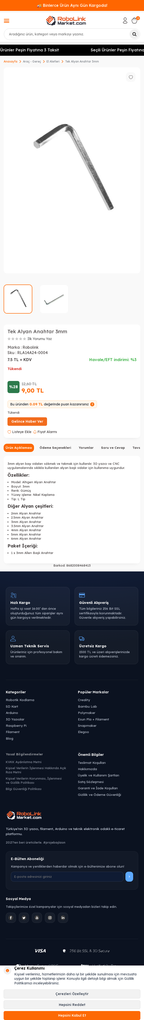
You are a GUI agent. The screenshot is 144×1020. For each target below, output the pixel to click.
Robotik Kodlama (20, 700)
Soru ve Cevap (113, 448)
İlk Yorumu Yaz (39, 339)
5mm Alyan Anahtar (26, 534)
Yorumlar (86, 448)
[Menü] (6, 21)
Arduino (12, 713)
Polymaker (86, 713)
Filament (13, 732)
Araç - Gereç (32, 61)
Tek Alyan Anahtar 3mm (82, 61)
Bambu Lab (87, 706)
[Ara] (134, 34)
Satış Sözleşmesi (91, 782)
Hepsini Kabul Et (72, 1015)
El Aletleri (53, 61)
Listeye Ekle (19, 432)
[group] (72, 170)
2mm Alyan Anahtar (26, 513)
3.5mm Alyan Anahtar (27, 526)
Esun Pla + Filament (93, 719)
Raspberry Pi (16, 725)
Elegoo (83, 732)
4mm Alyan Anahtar (26, 530)
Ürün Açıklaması (19, 448)
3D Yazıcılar (15, 719)
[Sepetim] (134, 20)
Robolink (30, 347)
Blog (9, 738)
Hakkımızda (87, 769)
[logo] (66, 20)
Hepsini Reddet (72, 1005)
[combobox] (72, 34)
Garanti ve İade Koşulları (98, 788)
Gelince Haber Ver (27, 421)
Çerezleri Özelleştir (72, 994)
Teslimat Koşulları (92, 762)
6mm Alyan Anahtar (26, 538)
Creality (84, 700)
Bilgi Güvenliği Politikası (23, 789)
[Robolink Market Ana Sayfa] (72, 816)
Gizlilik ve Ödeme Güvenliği (99, 794)
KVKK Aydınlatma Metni (23, 762)
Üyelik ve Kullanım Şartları (98, 775)
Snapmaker (87, 725)
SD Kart (12, 706)
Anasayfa (10, 61)
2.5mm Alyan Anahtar (27, 517)
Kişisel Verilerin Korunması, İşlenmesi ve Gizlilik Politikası (34, 780)
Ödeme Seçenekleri (55, 448)
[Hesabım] (125, 20)
